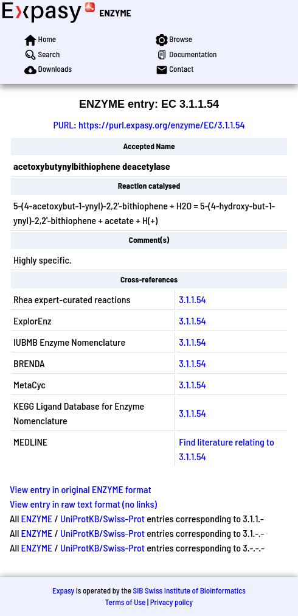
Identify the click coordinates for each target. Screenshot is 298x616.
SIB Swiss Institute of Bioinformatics (189, 590)
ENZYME (115, 12)
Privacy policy (171, 602)
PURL (63, 124)
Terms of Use (125, 602)
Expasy (63, 590)
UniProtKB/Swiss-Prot (102, 518)
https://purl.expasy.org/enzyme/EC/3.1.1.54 (161, 124)
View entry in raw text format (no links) (83, 503)
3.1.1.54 (192, 299)
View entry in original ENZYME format (80, 489)
